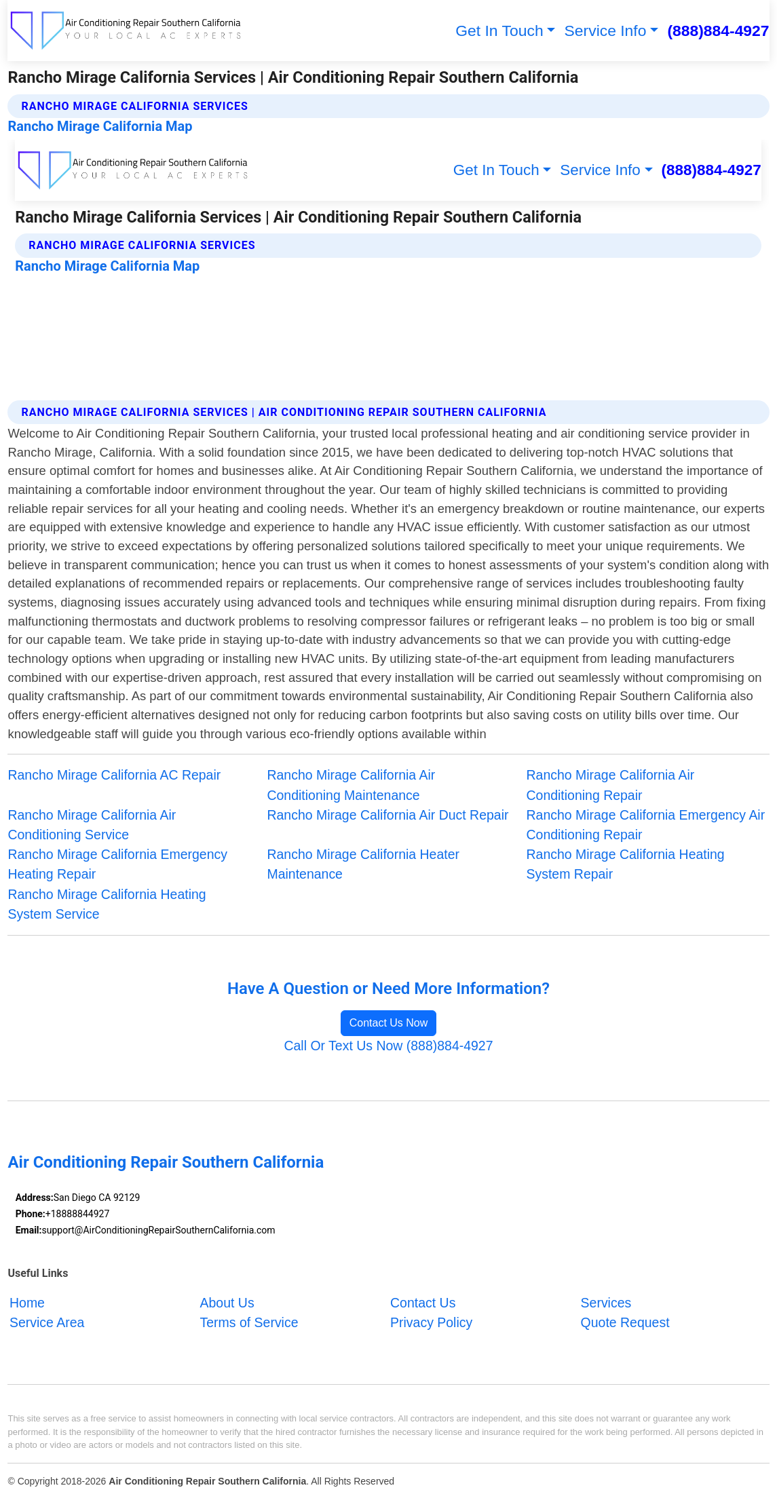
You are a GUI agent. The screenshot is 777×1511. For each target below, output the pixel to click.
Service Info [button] (606, 30)
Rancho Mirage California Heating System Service (106, 904)
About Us (227, 1302)
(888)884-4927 (718, 30)
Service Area (47, 1322)
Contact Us (422, 1302)
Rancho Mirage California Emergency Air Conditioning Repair (646, 824)
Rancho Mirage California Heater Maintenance (363, 864)
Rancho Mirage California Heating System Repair (626, 864)
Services (606, 1302)
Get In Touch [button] (499, 30)
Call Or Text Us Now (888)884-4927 (388, 1045)
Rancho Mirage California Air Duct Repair (387, 814)
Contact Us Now (388, 1023)
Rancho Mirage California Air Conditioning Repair (611, 784)
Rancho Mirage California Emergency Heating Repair (117, 864)
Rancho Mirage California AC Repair (114, 774)
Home (27, 1302)
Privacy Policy (431, 1322)
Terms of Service (249, 1322)
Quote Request (625, 1322)
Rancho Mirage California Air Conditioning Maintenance (351, 784)
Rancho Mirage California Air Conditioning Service (91, 824)
